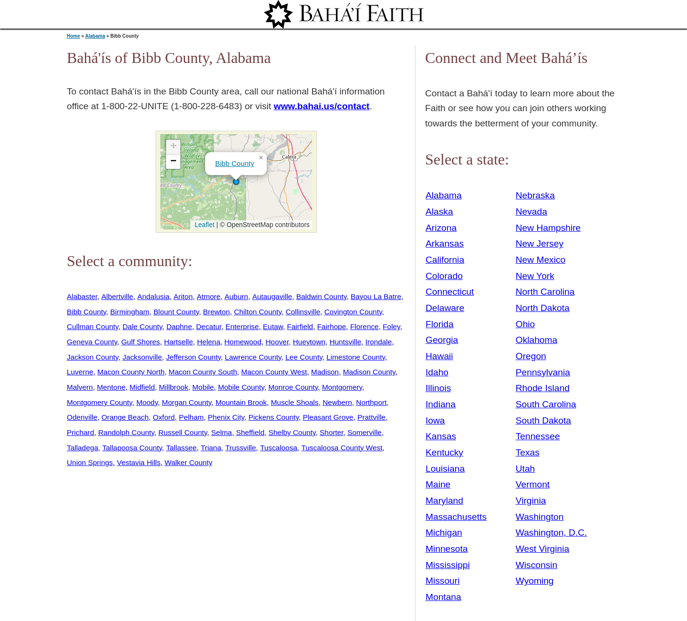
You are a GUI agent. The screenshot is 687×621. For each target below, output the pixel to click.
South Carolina (546, 404)
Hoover (277, 342)
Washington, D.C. (551, 533)
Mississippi (448, 565)
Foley (391, 326)
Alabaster (82, 296)
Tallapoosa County (132, 448)
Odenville (82, 417)
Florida (440, 324)
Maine (438, 484)
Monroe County (293, 387)
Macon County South (203, 372)
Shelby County (292, 432)
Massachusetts (456, 517)
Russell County (182, 432)
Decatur (208, 326)
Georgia (442, 340)
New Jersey (539, 243)
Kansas (441, 436)
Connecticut (450, 292)
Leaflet (203, 224)
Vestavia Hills (138, 462)
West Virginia (542, 549)
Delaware (445, 308)
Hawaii (439, 356)
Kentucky (444, 452)
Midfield (142, 387)
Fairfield (300, 326)
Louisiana (445, 469)
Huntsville (346, 342)
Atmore (208, 296)
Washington (540, 517)
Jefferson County (193, 357)
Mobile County (241, 387)
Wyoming (535, 581)
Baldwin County (321, 296)
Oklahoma (536, 340)
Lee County (303, 357)
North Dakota (543, 308)
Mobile (203, 387)
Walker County (188, 462)
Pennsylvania (543, 372)
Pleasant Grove (328, 417)
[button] (236, 181)
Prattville (371, 417)
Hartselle (178, 342)
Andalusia (153, 296)
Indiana (441, 404)
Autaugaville (272, 296)
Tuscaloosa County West (342, 448)
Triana (211, 448)
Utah (525, 469)
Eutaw (273, 326)
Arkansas (445, 243)
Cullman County (92, 326)
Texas (528, 452)
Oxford (164, 417)
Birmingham (129, 312)
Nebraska (535, 195)
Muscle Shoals (295, 402)
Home (73, 36)
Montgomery (342, 387)
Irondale (378, 342)
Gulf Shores (140, 342)
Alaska (439, 212)
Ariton (183, 296)
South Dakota (543, 420)
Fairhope (331, 326)
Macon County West (274, 372)
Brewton (216, 312)
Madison (325, 372)
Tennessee (538, 436)
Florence (364, 326)
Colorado (444, 276)
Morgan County (186, 402)
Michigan (444, 533)
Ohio (525, 324)
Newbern (337, 402)
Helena (208, 342)
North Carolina (545, 292)
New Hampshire (548, 228)
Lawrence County (253, 357)
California (445, 260)
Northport (371, 402)
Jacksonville (142, 357)
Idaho (437, 372)
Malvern (80, 387)
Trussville (240, 448)
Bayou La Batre (376, 296)
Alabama (95, 36)
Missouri (442, 581)
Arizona (441, 228)
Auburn (237, 296)
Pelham (191, 417)
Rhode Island (543, 388)
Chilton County (257, 312)
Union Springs (90, 462)
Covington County (353, 312)
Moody (147, 402)
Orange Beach (125, 417)
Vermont (533, 484)
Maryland (444, 501)
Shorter (332, 432)
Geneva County (92, 342)
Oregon (531, 356)
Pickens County (274, 417)
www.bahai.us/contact (322, 106)
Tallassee (181, 448)
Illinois (438, 388)
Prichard (80, 432)
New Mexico (541, 260)
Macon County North (131, 372)
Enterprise (242, 326)
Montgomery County (99, 402)
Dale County (142, 326)
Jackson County (92, 357)
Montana (443, 597)
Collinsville (303, 312)
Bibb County (234, 163)
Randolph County (126, 432)
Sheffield (250, 432)
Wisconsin (536, 565)
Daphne (179, 326)
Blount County (176, 312)
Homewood (242, 342)
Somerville (364, 432)
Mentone (111, 387)
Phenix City (226, 417)
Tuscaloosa (278, 448)
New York (535, 276)
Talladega (82, 448)
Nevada (531, 212)
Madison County (369, 372)
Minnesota (447, 549)
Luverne (80, 372)
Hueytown (309, 342)
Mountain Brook (241, 402)
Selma (221, 432)
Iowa (435, 420)
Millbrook (173, 387)
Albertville (118, 296)
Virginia (531, 501)
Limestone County (355, 357)
